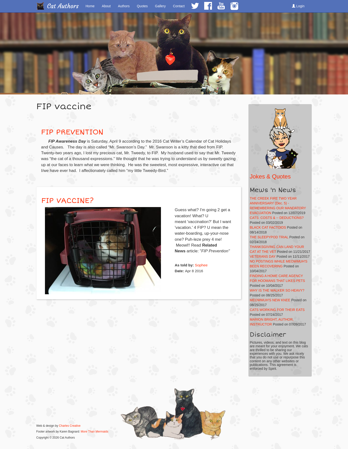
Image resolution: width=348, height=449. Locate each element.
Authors (124, 6)
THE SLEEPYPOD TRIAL (269, 237)
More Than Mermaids (94, 431)
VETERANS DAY (263, 256)
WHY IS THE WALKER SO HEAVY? (277, 290)
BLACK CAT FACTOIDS (268, 227)
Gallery (160, 6)
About (106, 6)
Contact (179, 6)
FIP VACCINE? (67, 200)
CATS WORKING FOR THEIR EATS (277, 310)
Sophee (201, 265)
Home (90, 6)
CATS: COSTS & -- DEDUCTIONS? (277, 218)
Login (298, 6)
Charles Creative (69, 425)
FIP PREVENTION (72, 132)
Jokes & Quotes (270, 176)
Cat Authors (63, 6)
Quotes (142, 6)
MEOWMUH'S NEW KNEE (270, 300)
